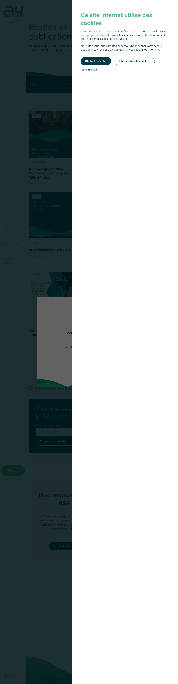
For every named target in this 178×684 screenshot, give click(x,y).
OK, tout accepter (96, 61)
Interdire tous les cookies (134, 61)
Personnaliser (89, 70)
